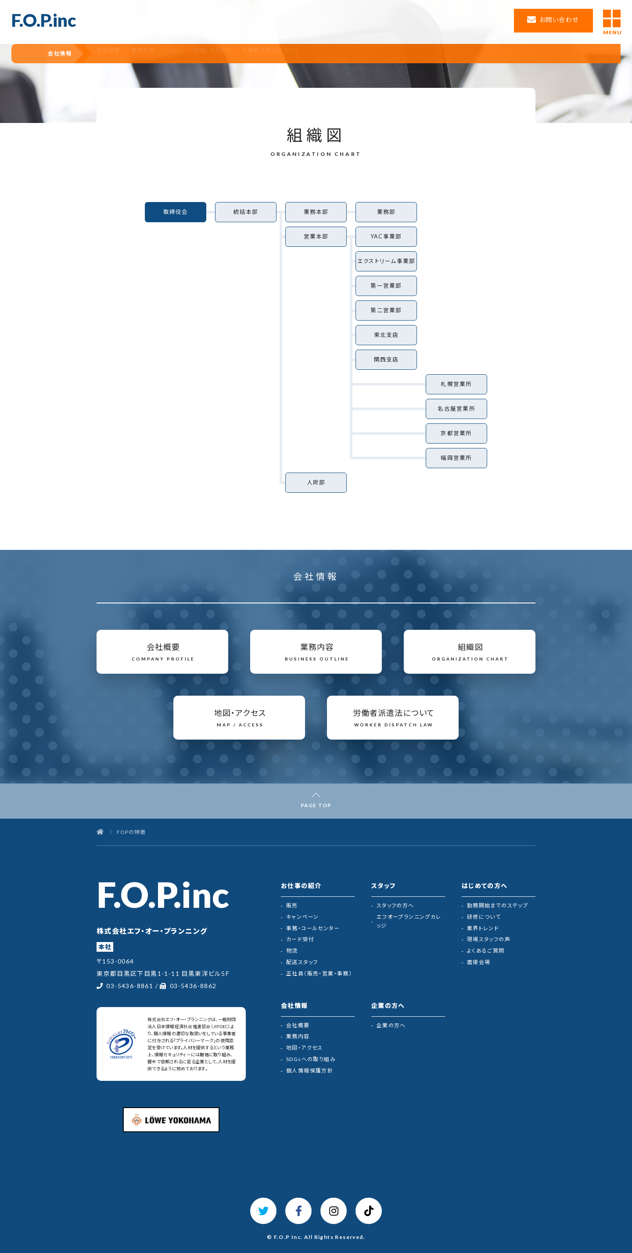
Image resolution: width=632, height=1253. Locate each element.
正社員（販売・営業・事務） (319, 973)
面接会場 (479, 962)
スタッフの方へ (395, 905)
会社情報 (67, 53)
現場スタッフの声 (488, 939)
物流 (292, 950)
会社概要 (133, 53)
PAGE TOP (316, 805)
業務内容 (172, 53)
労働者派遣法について (313, 53)
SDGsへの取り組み (311, 1059)
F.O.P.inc (43, 20)
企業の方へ (391, 1025)
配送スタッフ (302, 962)
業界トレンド (483, 928)
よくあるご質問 (486, 950)
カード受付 (300, 939)
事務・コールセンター (313, 928)
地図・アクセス (251, 53)
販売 (292, 905)
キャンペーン (302, 917)
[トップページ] (100, 832)
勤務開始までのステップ (497, 905)
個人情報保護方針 (309, 1070)
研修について (484, 917)
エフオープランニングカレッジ (409, 921)
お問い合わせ (558, 19)
